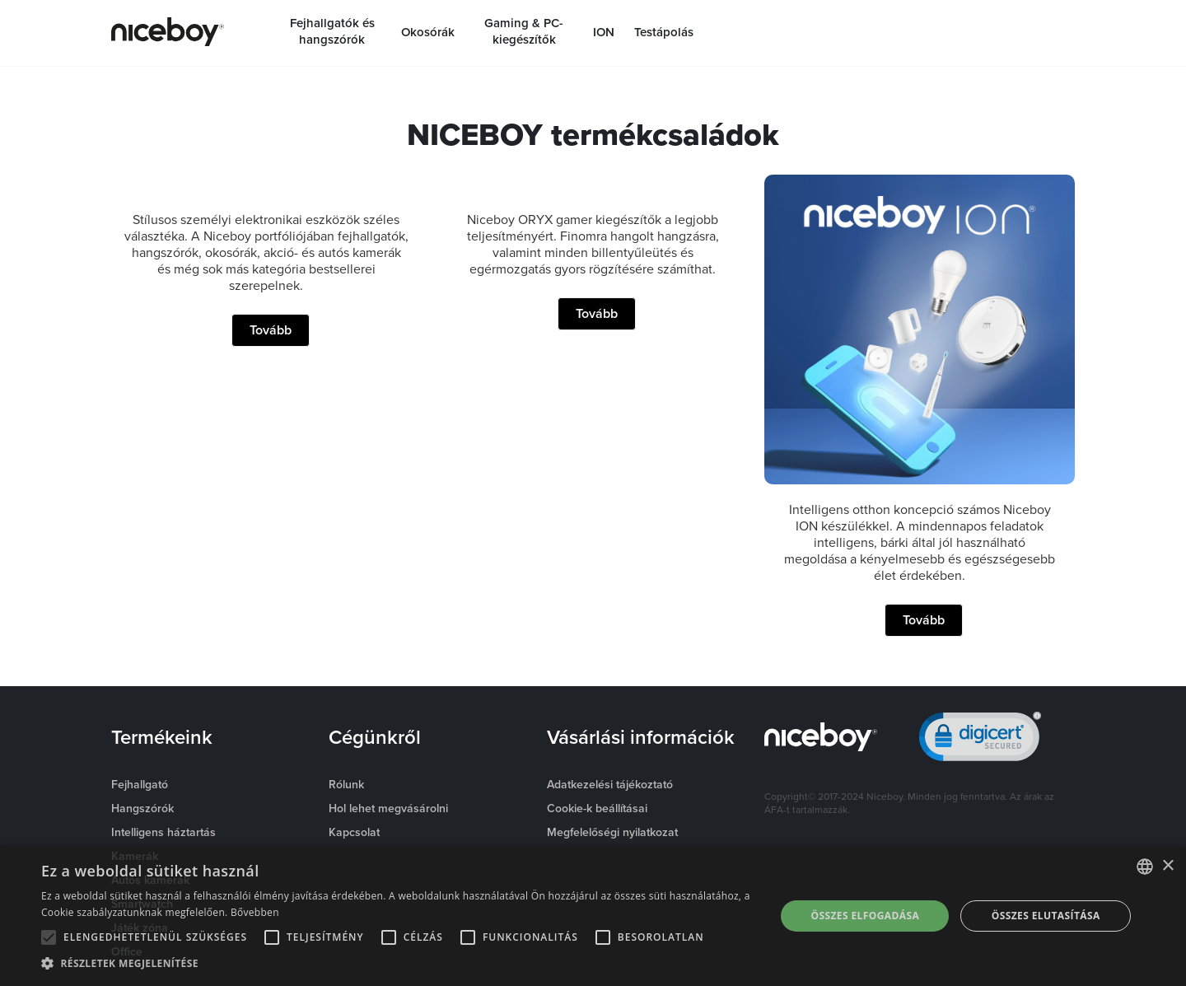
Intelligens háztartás (163, 832)
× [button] (1167, 866)
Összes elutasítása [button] (1046, 916)
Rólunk (346, 784)
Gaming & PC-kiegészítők (523, 31)
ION (603, 32)
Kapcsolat (354, 832)
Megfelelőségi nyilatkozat (612, 832)
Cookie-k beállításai (597, 808)
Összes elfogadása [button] (864, 916)
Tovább (271, 329)
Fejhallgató (139, 784)
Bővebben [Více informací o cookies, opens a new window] (255, 912)
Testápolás (663, 32)
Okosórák (428, 32)
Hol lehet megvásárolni (388, 808)
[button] (397, 964)
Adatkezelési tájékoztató (610, 784)
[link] (980, 740)
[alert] (593, 916)
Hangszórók (142, 808)
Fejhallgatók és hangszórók (332, 31)
